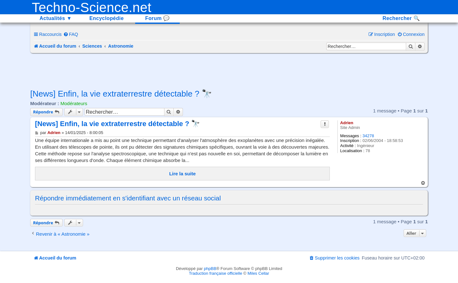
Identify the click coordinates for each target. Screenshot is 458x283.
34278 (368, 135)
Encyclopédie (106, 18)
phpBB (210, 268)
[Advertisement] (229, 70)
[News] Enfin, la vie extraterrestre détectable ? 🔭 (121, 93)
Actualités (55, 18)
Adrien (346, 122)
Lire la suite (182, 173)
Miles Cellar (258, 273)
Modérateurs (73, 103)
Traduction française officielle (215, 273)
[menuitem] (70, 34)
